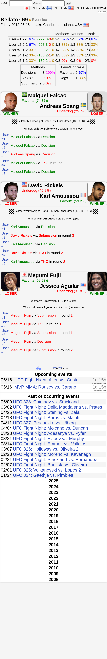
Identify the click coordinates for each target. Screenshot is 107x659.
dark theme (102, 11)
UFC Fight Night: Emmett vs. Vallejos (49, 443)
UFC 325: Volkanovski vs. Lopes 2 (47, 470)
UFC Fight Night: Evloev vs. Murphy (48, 438)
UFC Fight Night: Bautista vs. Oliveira (50, 464)
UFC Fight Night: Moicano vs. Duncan (50, 428)
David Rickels (45, 185)
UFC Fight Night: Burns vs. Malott (46, 417)
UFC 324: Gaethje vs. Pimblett (43, 475)
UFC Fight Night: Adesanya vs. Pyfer (49, 433)
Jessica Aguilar (59, 286)
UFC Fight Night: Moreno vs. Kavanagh (52, 454)
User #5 (15, 61)
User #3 (15, 50)
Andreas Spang (59, 106)
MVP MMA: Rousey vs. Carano (45, 387)
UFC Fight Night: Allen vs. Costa (46, 379)
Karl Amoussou (59, 196)
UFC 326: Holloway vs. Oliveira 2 (46, 449)
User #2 (15, 45)
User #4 (15, 55)
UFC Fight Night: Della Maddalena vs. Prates (57, 407)
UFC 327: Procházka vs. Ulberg (44, 422)
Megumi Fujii (44, 275)
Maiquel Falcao (47, 95)
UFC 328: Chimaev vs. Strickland (46, 401)
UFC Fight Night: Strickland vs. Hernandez (55, 459)
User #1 (15, 39)
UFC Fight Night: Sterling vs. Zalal (47, 412)
